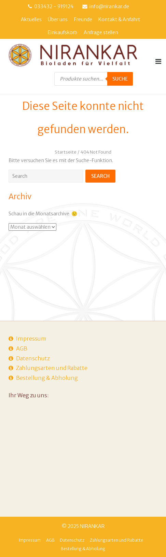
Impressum (31, 338)
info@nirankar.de (109, 6)
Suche (120, 79)
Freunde (83, 19)
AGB (21, 348)
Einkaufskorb (62, 32)
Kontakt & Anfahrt (119, 19)
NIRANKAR (92, 526)
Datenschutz (33, 358)
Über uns (58, 19)
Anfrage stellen (101, 32)
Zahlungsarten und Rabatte (51, 368)
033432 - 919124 (53, 6)
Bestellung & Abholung (47, 377)
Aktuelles (31, 19)
